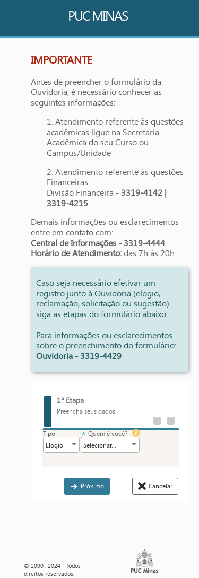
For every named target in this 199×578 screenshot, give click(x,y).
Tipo (49, 433)
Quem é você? (107, 433)
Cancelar (160, 485)
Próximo (92, 485)
